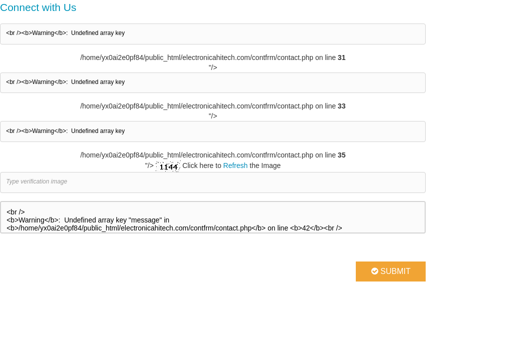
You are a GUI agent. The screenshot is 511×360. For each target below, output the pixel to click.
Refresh (235, 166)
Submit (391, 271)
